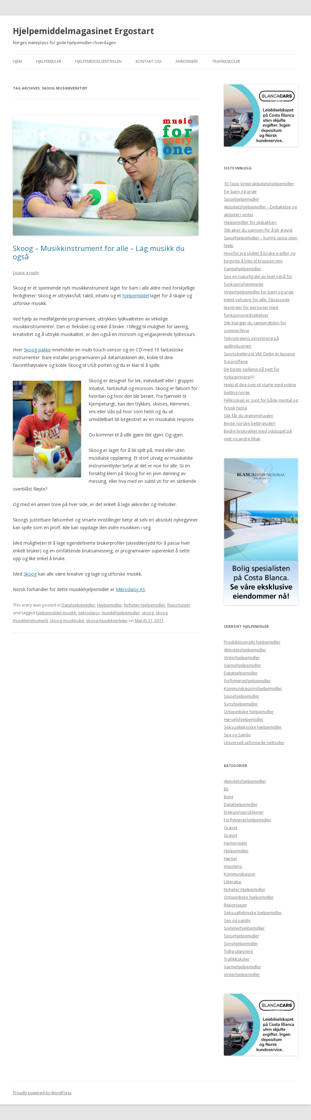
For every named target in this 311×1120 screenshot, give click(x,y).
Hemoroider (235, 843)
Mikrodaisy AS (130, 589)
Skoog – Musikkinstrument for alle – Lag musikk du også (99, 252)
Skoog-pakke (37, 350)
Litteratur (233, 882)
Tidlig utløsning (238, 951)
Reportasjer (178, 605)
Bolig (228, 796)
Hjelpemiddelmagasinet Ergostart (83, 31)
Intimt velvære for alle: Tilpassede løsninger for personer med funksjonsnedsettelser (257, 307)
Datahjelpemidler (78, 605)
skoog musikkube (67, 620)
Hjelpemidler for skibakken (250, 222)
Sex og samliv (237, 920)
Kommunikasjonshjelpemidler (253, 688)
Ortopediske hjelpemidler (249, 711)
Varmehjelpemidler (242, 269)
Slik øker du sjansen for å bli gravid (258, 230)
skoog (148, 613)
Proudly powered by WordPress (42, 1093)
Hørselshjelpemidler (243, 719)
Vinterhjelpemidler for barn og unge (259, 292)
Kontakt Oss (148, 61)
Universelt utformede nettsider (254, 742)
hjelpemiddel (136, 295)
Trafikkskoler (226, 61)
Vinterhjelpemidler (242, 657)
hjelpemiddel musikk (56, 613)
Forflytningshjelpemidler (247, 820)
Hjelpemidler (48, 61)
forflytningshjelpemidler (247, 681)
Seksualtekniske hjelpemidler (253, 727)
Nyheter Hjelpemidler (144, 605)
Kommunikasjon (239, 874)
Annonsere (187, 61)
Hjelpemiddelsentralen (98, 61)
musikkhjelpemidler (121, 613)
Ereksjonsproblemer (244, 812)
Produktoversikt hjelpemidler (252, 642)
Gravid (230, 827)
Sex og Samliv (237, 735)
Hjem (17, 61)
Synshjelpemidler (241, 704)
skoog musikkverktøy (107, 620)
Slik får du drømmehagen (248, 415)
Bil (226, 789)
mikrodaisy (89, 613)
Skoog (30, 574)
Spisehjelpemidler (241, 199)
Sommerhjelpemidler (244, 928)
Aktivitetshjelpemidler (245, 650)
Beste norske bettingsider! (249, 423)
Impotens (233, 866)
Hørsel (230, 858)
